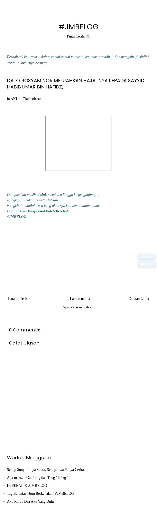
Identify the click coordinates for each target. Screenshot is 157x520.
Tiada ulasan (32, 99)
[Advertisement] (78, 253)
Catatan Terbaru (19, 299)
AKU (15, 99)
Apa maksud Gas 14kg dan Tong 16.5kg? (37, 478)
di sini (41, 195)
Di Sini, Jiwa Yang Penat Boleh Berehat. (38, 211)
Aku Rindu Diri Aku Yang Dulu (30, 501)
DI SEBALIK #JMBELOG (27, 486)
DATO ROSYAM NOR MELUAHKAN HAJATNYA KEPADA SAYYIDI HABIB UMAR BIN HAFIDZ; (76, 83)
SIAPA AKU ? (147, 256)
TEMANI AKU (147, 264)
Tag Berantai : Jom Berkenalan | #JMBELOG (40, 493)
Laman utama (80, 299)
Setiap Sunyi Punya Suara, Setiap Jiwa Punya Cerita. (46, 470)
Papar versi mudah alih (78, 307)
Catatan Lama (139, 299)
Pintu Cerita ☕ (78, 36)
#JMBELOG (79, 27)
